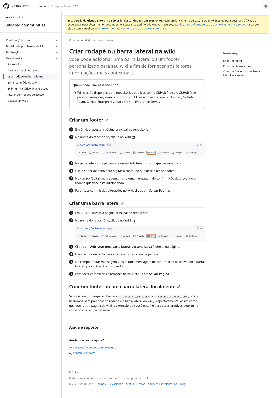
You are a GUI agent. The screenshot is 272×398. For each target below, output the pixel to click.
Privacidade (116, 384)
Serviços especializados (162, 384)
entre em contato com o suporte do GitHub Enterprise (132, 28)
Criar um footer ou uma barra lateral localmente (124, 286)
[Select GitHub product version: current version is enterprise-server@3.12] (60, 6)
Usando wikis (105, 40)
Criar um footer (88, 120)
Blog (183, 384)
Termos (101, 384)
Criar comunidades (81, 40)
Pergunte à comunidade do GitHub (92, 347)
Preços (141, 384)
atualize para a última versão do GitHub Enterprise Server (210, 24)
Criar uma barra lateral (96, 203)
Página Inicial (14, 17)
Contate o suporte (82, 353)
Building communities (25, 25)
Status (130, 384)
